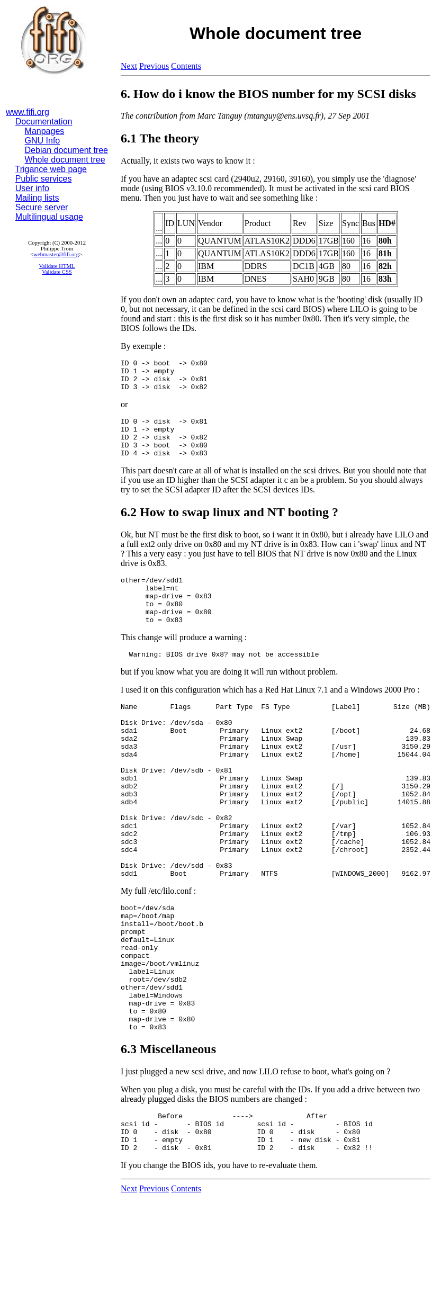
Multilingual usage (49, 216)
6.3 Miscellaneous (168, 1135)
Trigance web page (51, 169)
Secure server (41, 207)
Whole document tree (65, 159)
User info (32, 188)
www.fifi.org (27, 111)
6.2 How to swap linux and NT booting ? (229, 526)
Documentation (44, 121)
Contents (186, 65)
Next (129, 65)
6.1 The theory (160, 138)
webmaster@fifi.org (56, 254)
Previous (154, 65)
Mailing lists (37, 197)
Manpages (45, 131)
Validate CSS (57, 272)
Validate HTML (57, 266)
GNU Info (42, 140)
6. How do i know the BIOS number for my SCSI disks (268, 94)
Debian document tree (66, 150)
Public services (43, 178)
